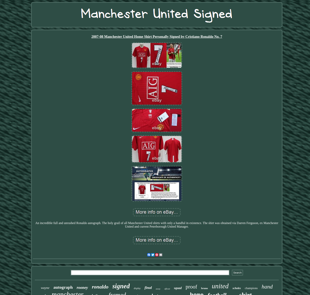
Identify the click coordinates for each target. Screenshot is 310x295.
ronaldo (100, 287)
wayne (45, 288)
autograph (63, 287)
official (167, 289)
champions (251, 288)
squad (178, 288)
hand (267, 287)
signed (121, 286)
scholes (236, 288)
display (137, 288)
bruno (204, 288)
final (148, 288)
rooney (82, 287)
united (220, 286)
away (158, 289)
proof (191, 287)
